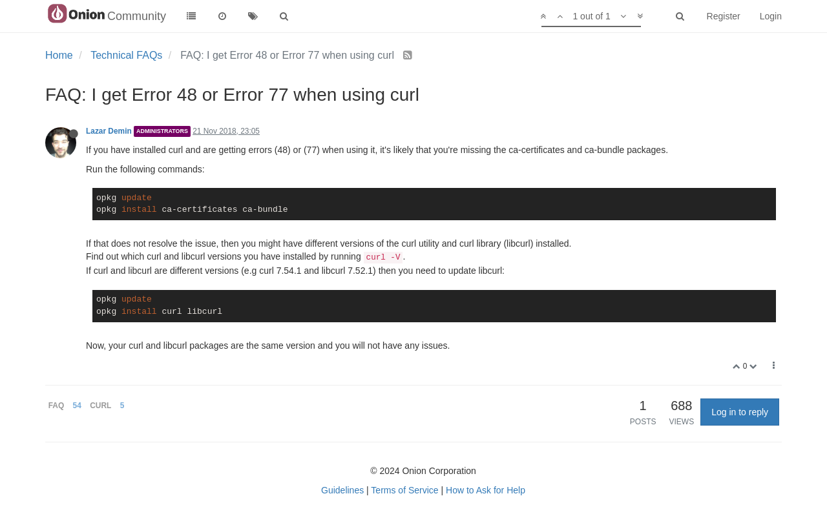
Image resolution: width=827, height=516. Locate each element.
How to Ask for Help (485, 490)
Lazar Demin (109, 131)
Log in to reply (739, 412)
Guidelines (342, 490)
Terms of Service (404, 490)
